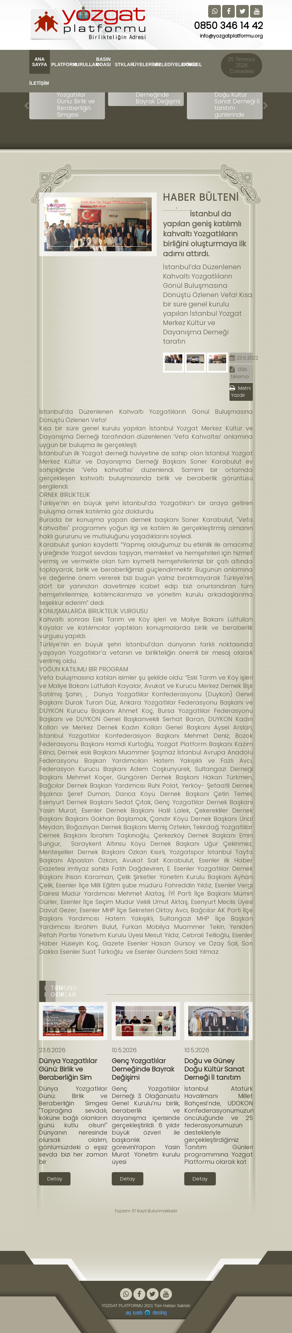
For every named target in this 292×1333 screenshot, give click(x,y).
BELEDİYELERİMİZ (168, 64)
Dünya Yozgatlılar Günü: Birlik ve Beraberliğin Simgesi (76, 101)
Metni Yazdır (240, 391)
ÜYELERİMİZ (143, 64)
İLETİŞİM (37, 83)
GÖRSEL (191, 64)
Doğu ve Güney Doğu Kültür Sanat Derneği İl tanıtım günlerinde (237, 101)
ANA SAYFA (39, 61)
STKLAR (123, 64)
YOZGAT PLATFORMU (122, 1305)
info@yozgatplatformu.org (231, 36)
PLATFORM (61, 64)
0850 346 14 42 (228, 25)
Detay (54, 1178)
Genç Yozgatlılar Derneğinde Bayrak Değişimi (159, 94)
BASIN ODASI (103, 61)
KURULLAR (82, 64)
